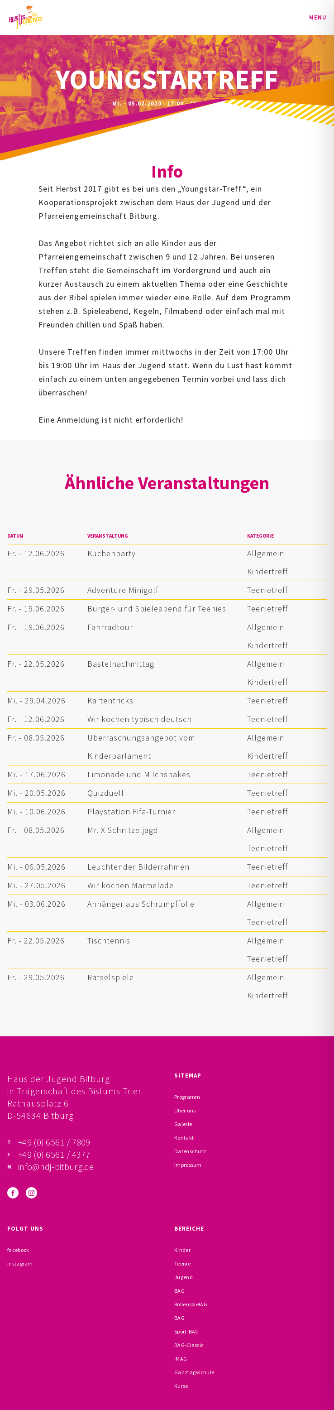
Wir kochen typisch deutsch (139, 719)
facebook (18, 1249)
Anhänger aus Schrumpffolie (141, 904)
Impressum (188, 1164)
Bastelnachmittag (120, 664)
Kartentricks (110, 700)
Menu (318, 17)
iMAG (180, 1358)
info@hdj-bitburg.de (56, 1166)
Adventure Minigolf (122, 590)
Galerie (183, 1124)
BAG (179, 1290)
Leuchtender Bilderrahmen (138, 866)
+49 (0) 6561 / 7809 (54, 1142)
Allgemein (265, 553)
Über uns (185, 1110)
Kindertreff (267, 571)
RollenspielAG (190, 1304)
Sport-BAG (186, 1331)
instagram (20, 1263)
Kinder (182, 1249)
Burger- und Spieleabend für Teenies (156, 608)
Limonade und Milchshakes (139, 774)
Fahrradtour (110, 627)
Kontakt (184, 1137)
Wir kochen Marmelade (130, 885)
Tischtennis (108, 940)
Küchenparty (111, 553)
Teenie (182, 1263)
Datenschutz (190, 1151)
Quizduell (105, 793)
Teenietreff (267, 590)
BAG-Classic (189, 1345)
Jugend (183, 1277)
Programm (187, 1096)
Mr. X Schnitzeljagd (122, 830)
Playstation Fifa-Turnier (131, 811)
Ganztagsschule (194, 1372)
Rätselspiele (110, 977)
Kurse (181, 1385)
